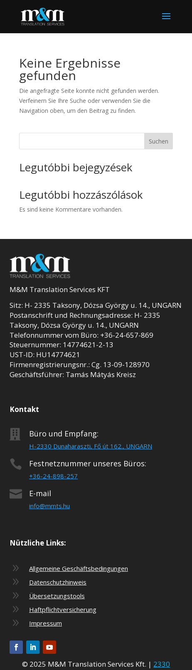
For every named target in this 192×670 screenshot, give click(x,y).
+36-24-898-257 (53, 476)
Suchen (158, 141)
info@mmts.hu (49, 506)
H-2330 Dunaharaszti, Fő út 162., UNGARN (90, 446)
